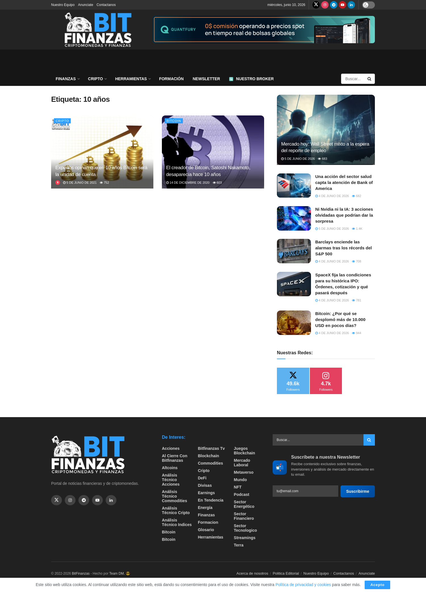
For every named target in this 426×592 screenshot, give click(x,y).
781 (356, 300)
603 (217, 182)
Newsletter (206, 78)
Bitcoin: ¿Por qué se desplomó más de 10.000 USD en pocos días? (340, 319)
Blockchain (208, 456)
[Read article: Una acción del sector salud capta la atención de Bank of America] (294, 185)
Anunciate (85, 5)
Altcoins (169, 467)
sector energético (244, 504)
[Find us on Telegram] (333, 5)
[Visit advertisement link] (264, 30)
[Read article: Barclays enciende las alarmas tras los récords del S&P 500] (294, 251)
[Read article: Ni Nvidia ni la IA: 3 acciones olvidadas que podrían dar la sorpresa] (294, 218)
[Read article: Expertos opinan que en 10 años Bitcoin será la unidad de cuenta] (102, 152)
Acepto (377, 585)
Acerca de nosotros (252, 573)
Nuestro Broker (251, 78)
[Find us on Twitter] (316, 5)
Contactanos (106, 5)
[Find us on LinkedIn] (351, 5)
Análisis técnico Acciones (170, 480)
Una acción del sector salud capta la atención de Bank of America (344, 182)
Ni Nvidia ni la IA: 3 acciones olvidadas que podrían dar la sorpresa (344, 215)
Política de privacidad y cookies (303, 584)
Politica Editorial (286, 573)
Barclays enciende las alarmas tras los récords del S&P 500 (343, 247)
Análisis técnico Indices (177, 522)
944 (356, 333)
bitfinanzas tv (211, 448)
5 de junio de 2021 (80, 182)
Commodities (210, 463)
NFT (237, 487)
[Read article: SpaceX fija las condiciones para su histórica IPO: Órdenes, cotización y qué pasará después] (294, 284)
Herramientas (131, 78)
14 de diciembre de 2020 (188, 182)
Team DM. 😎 (119, 574)
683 (322, 158)
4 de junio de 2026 (332, 196)
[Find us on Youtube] (342, 5)
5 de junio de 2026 (298, 158)
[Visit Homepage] (98, 29)
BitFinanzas (81, 574)
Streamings (244, 537)
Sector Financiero (244, 516)
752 (104, 182)
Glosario (206, 529)
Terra (238, 545)
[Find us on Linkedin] (111, 500)
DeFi (202, 478)
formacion (208, 522)
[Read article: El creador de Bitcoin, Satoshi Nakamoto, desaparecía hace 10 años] (213, 152)
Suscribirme (357, 491)
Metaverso (243, 472)
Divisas (205, 485)
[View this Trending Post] (57, 182)
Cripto (95, 78)
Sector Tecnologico (245, 528)
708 (356, 261)
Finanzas (66, 78)
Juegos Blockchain (244, 450)
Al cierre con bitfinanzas (174, 458)
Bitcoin (173, 121)
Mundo (240, 479)
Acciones (170, 448)
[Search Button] (370, 79)
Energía (205, 507)
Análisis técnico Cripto (176, 510)
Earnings (206, 492)
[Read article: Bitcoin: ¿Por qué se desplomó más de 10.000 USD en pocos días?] (294, 323)
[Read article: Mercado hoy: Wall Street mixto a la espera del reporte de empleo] (326, 130)
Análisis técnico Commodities (174, 496)
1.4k (357, 228)
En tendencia (211, 500)
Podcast (241, 494)
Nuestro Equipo (63, 5)
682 (356, 196)
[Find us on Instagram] (325, 5)
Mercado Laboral (242, 462)
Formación (171, 78)
